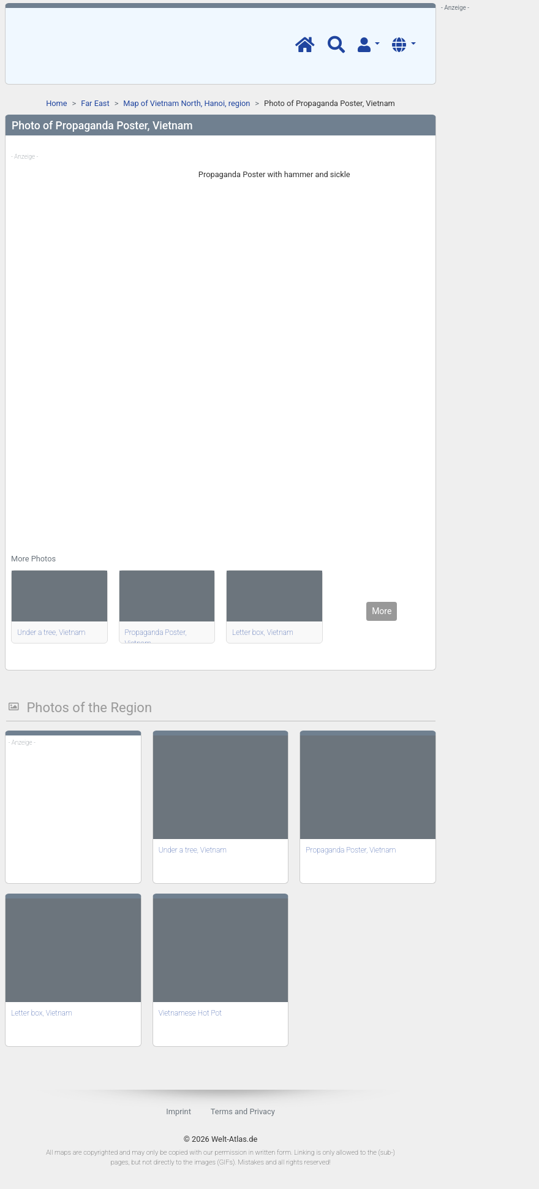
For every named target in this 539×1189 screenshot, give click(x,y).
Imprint (178, 1111)
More (381, 611)
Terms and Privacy (243, 1111)
